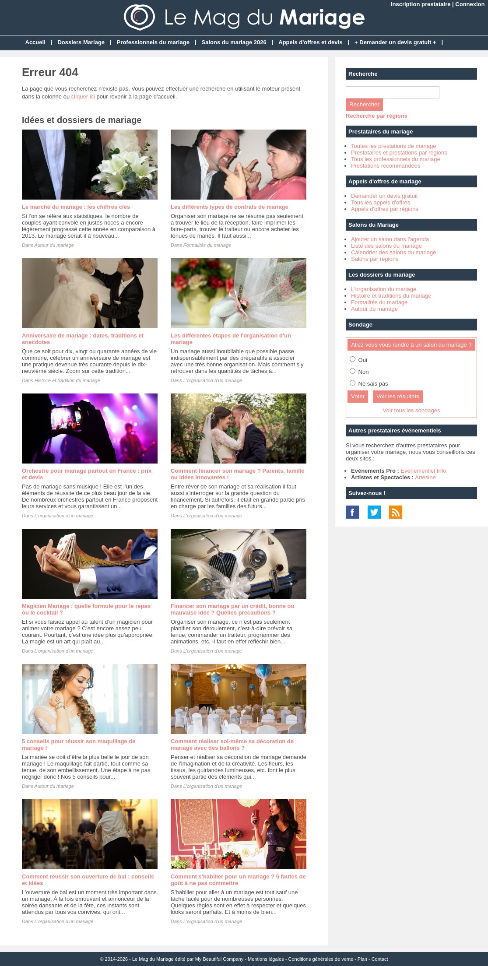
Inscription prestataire (421, 4)
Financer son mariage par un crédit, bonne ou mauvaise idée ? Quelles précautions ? (232, 609)
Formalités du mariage (207, 245)
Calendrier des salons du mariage (393, 252)
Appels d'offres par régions (384, 209)
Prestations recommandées (385, 165)
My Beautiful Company (219, 959)
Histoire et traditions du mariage (391, 295)
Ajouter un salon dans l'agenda (390, 239)
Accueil (35, 42)
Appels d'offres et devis (310, 42)
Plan (362, 959)
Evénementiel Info (423, 470)
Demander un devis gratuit (384, 196)
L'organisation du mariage (383, 289)
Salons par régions (374, 259)
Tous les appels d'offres (380, 202)
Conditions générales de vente (320, 959)
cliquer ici (83, 96)
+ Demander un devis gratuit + (395, 42)
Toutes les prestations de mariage (393, 146)
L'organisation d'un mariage (212, 380)
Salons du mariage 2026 (234, 42)
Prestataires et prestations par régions (399, 152)
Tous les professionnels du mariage (395, 159)
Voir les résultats (397, 396)
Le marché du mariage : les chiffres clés (76, 207)
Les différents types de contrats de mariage (229, 207)
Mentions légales (266, 959)
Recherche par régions (376, 115)
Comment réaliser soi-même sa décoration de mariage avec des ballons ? (232, 744)
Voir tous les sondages (411, 410)
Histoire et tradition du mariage (67, 380)
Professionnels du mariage (153, 42)
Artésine (425, 477)
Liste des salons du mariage (386, 245)
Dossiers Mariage (81, 42)
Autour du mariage (54, 245)
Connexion (469, 4)
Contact (380, 959)
